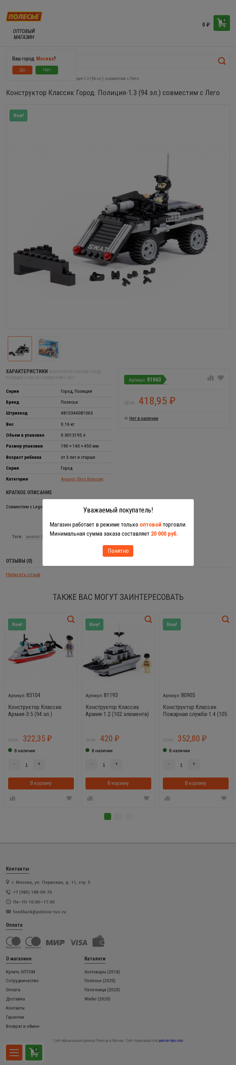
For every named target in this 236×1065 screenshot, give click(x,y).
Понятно (118, 550)
